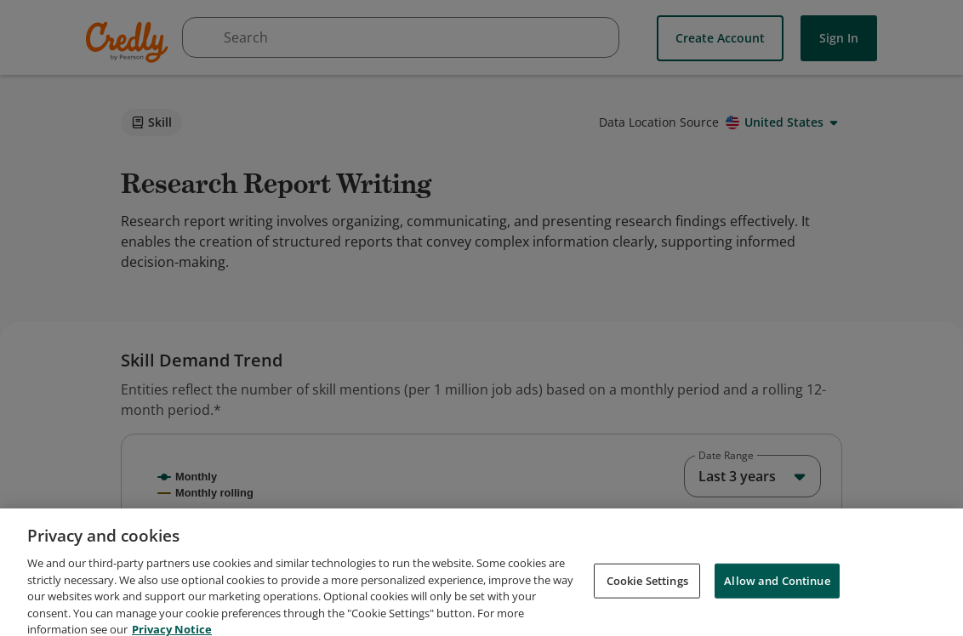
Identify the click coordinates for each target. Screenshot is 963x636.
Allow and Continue (776, 615)
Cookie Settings (647, 615)
